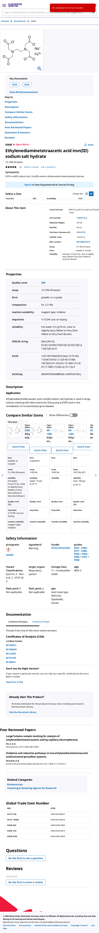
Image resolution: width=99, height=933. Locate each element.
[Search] (93, 12)
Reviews (10, 137)
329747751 (81, 232)
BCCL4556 (11, 653)
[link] (9, 925)
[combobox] (49, 12)
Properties (11, 101)
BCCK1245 (11, 657)
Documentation (14, 122)
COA (14, 84)
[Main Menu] (4, 5)
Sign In (27, 184)
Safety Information (16, 117)
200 (43, 282)
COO (27, 84)
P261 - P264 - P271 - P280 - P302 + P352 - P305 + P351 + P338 (81, 554)
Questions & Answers (17, 132)
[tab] (7, 21)
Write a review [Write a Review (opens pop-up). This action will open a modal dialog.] (31, 167)
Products (5, 21)
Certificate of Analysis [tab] (18, 621)
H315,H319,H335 (60, 548)
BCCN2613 (11, 645)
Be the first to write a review (27, 883)
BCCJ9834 (10, 662)
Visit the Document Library (22, 712)
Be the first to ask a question (26, 858)
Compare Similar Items (18, 112)
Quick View (18, 446)
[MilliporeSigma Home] (15, 5)
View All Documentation (24, 92)
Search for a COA (14, 682)
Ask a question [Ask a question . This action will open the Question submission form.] (48, 167)
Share (89, 144)
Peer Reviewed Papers (18, 127)
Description (12, 107)
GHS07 (9, 555)
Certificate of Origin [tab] (41, 621)
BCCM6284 (11, 649)
